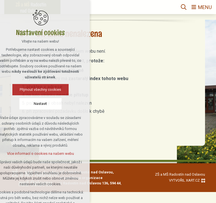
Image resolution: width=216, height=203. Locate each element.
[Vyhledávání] (183, 7)
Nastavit (26, 104)
